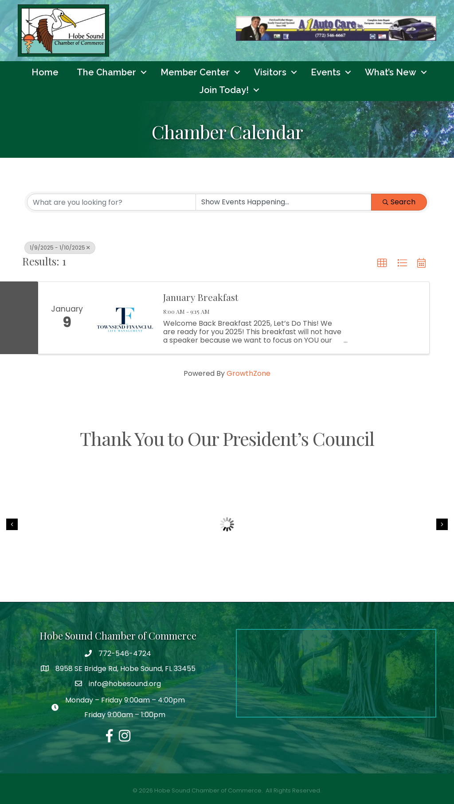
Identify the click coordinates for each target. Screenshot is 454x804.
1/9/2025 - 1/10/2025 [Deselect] (60, 248)
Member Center (195, 72)
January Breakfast (200, 297)
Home (45, 72)
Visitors (270, 72)
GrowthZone (248, 373)
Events (325, 72)
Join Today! (224, 90)
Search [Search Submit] (399, 202)
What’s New (390, 72)
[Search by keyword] (111, 202)
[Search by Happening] (284, 202)
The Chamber (106, 72)
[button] (382, 264)
